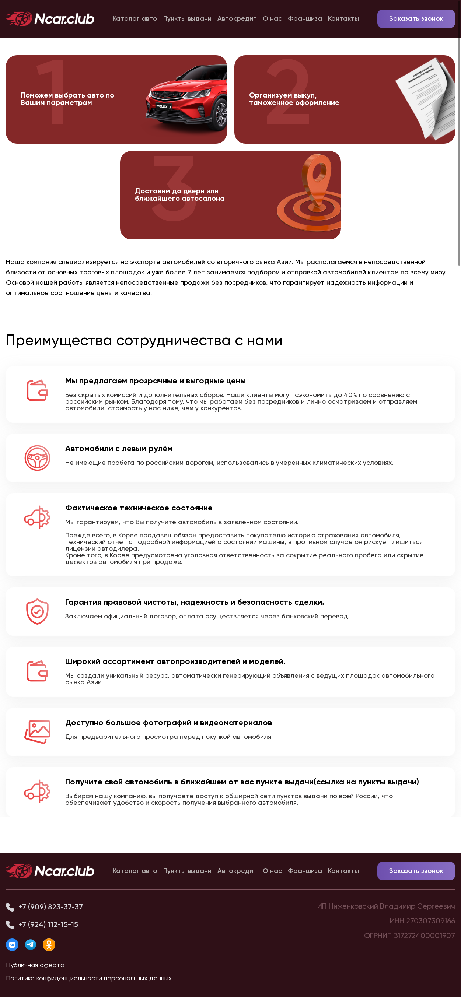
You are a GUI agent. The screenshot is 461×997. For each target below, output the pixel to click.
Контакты (343, 18)
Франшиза (305, 18)
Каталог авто (135, 18)
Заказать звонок (416, 18)
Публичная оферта (35, 965)
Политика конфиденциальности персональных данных (89, 978)
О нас (272, 18)
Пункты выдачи (187, 18)
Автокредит (237, 18)
